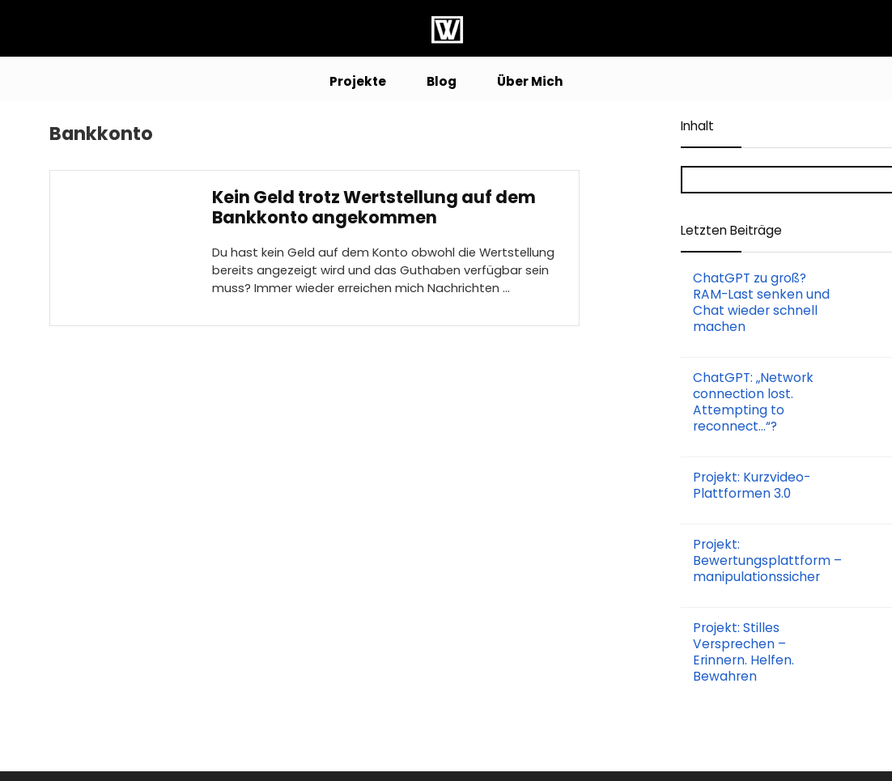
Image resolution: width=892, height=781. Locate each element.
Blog (442, 81)
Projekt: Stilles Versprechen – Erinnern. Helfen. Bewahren (743, 652)
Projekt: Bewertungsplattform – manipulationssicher (767, 560)
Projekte (357, 81)
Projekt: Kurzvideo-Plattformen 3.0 (751, 485)
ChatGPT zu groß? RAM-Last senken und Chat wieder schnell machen (761, 302)
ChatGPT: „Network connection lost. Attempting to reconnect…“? (753, 402)
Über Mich (530, 81)
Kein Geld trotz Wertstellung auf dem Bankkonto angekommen (374, 207)
